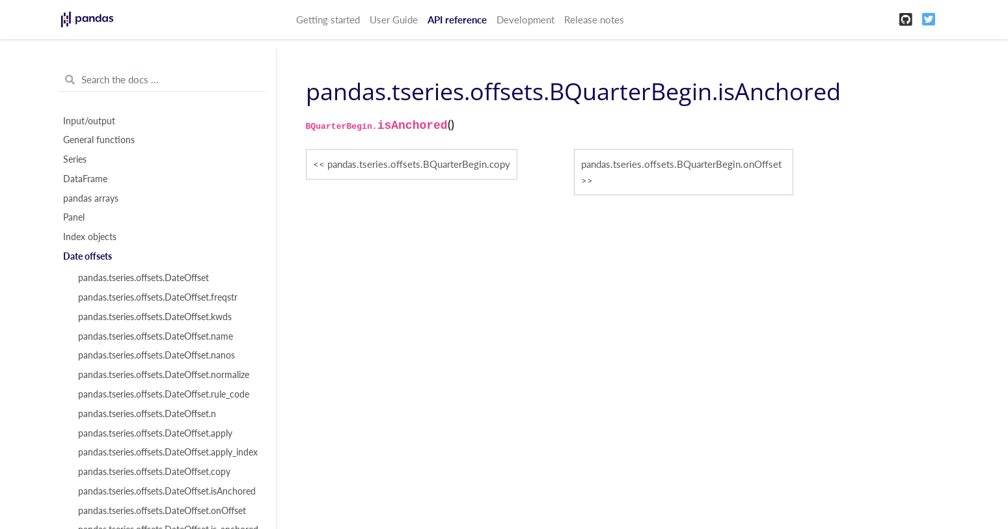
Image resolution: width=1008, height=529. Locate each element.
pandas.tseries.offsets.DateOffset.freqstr (158, 297)
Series (75, 159)
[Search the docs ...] (162, 80)
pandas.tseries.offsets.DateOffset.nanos (156, 355)
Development (525, 19)
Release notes (594, 19)
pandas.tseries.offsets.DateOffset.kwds (155, 317)
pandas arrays (90, 198)
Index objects (89, 237)
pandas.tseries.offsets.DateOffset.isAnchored (167, 491)
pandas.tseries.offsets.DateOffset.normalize (163, 375)
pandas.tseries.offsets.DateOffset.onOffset (162, 511)
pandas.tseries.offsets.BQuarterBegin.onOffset (681, 164)
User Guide (394, 19)
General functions (99, 140)
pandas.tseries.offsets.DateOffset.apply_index (168, 452)
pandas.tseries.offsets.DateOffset (143, 278)
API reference (457, 19)
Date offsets (87, 256)
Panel (74, 217)
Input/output (89, 121)
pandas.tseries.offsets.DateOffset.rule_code (163, 394)
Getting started (328, 19)
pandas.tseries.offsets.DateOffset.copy (154, 472)
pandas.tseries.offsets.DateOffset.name (155, 336)
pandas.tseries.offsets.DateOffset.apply (155, 433)
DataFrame (85, 179)
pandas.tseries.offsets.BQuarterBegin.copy (418, 164)
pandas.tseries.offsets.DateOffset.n (147, 414)
